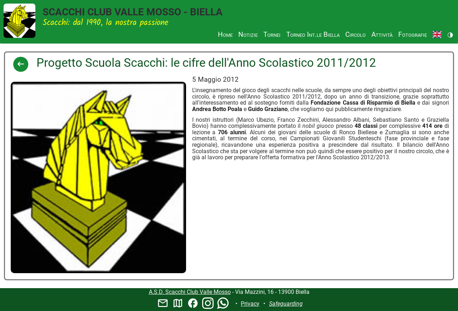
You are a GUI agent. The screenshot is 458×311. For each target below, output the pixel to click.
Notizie (248, 34)
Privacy (250, 303)
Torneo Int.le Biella (313, 34)
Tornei (272, 34)
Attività (382, 34)
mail (163, 303)
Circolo (355, 34)
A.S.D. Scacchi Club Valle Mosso (190, 292)
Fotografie (412, 34)
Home (225, 34)
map (178, 303)
